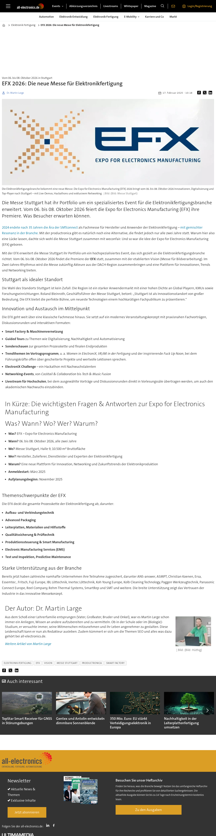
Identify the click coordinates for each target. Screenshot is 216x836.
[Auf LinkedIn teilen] (211, 93)
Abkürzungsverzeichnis (83, 6)
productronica (92, 663)
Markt (173, 17)
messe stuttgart (67, 663)
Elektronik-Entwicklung (73, 17)
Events (56, 6)
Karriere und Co (154, 17)
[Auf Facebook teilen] (199, 93)
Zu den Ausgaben (148, 809)
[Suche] (162, 6)
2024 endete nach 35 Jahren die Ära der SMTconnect (40, 227)
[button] (207, 710)
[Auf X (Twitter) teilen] (205, 93)
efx (38, 663)
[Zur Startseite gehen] (30, 6)
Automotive (46, 17)
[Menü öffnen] (8, 6)
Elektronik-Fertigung (105, 17)
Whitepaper (131, 6)
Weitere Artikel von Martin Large (28, 644)
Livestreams (110, 6)
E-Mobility (130, 17)
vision (48, 663)
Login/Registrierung (200, 6)
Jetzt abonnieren (27, 812)
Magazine (150, 6)
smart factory (115, 663)
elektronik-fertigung (17, 663)
